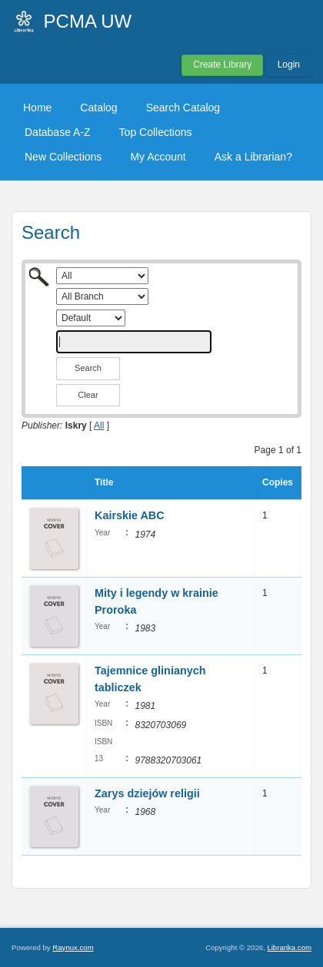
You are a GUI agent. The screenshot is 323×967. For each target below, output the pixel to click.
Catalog (98, 107)
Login (289, 64)
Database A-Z (58, 132)
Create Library (222, 64)
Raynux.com (72, 947)
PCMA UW (88, 21)
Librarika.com (289, 947)
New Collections (63, 157)
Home (37, 107)
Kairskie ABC (130, 515)
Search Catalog (183, 107)
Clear (88, 394)
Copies (277, 482)
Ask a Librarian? (253, 157)
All (99, 425)
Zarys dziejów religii (147, 793)
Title (104, 482)
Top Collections (155, 132)
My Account (157, 157)
